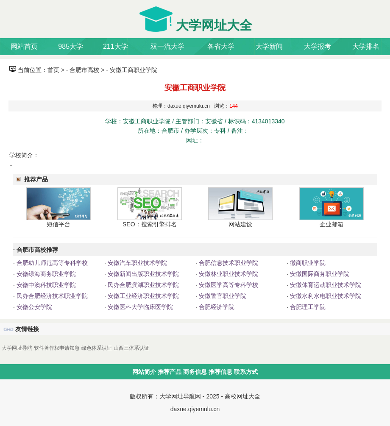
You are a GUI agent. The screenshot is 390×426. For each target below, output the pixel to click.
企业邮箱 (331, 224)
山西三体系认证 (131, 348)
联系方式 (246, 371)
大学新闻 (269, 46)
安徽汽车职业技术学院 (136, 262)
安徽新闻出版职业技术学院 (142, 273)
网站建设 (240, 224)
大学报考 (317, 46)
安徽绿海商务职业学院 (45, 273)
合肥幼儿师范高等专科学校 (51, 262)
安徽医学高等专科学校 (227, 284)
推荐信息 (220, 371)
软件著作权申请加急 (57, 348)
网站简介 (144, 371)
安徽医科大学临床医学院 (139, 306)
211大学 (115, 46)
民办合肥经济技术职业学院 (51, 295)
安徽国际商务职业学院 (318, 273)
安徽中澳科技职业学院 (45, 284)
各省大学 (220, 46)
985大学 (70, 46)
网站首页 (24, 46)
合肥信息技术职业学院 (227, 262)
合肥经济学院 (215, 306)
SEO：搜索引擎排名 (150, 224)
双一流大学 (167, 46)
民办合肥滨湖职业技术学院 (142, 284)
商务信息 (195, 371)
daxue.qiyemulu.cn (195, 409)
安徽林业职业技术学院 (227, 273)
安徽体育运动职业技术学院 (324, 284)
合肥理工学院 (307, 306)
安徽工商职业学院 (133, 70)
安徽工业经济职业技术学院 (142, 295)
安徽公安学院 (33, 306)
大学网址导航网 (180, 396)
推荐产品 (169, 371)
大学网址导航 (17, 348)
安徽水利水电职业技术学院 (324, 295)
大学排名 (365, 46)
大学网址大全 (214, 25)
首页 (53, 70)
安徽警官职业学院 (221, 295)
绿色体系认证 (96, 348)
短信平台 (58, 224)
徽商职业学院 (307, 262)
